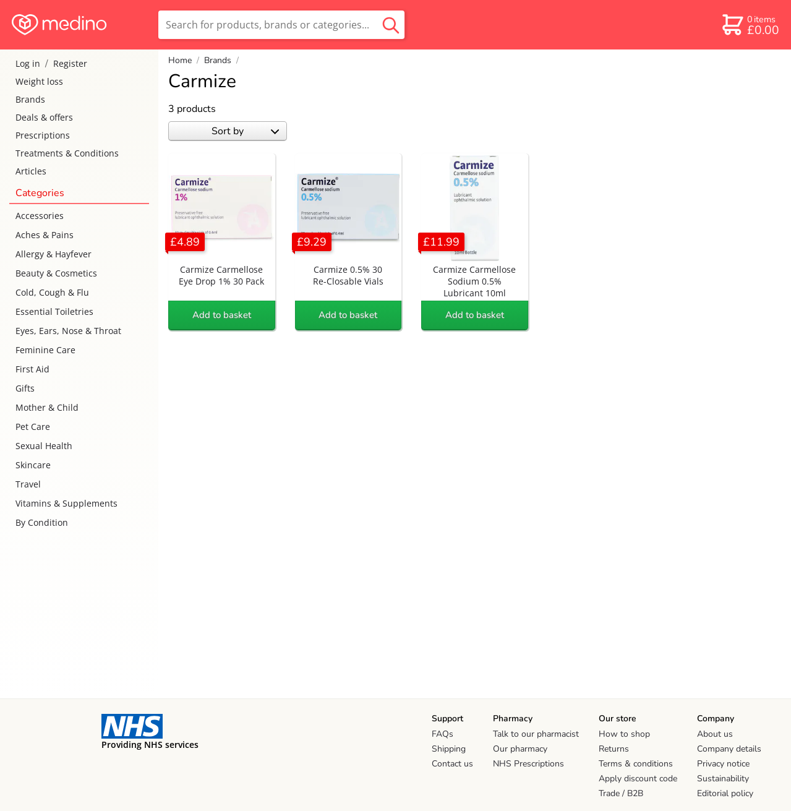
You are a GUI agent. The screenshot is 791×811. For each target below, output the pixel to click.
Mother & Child (47, 407)
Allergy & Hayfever (53, 254)
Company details (729, 749)
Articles (30, 171)
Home (180, 60)
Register (70, 63)
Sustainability (723, 778)
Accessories (39, 215)
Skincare (33, 465)
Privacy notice (723, 764)
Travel (28, 484)
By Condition (41, 522)
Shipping (449, 749)
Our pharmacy (520, 749)
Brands (30, 99)
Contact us (452, 764)
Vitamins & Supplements (66, 503)
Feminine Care (45, 350)
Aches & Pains (44, 235)
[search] (281, 25)
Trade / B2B (621, 793)
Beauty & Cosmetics (56, 273)
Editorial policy (725, 793)
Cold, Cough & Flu (52, 292)
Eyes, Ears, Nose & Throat (68, 331)
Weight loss (39, 81)
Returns (614, 749)
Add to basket (221, 315)
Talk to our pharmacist (536, 734)
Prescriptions (42, 135)
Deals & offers (44, 117)
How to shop (624, 734)
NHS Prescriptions (528, 764)
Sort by (245, 131)
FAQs (442, 734)
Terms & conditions (636, 764)
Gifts (25, 388)
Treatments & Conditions (67, 153)
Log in (27, 63)
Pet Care (32, 426)
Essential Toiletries (54, 311)
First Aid (32, 369)
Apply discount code (638, 778)
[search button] (390, 25)
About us (715, 734)
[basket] (750, 25)
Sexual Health (43, 446)
